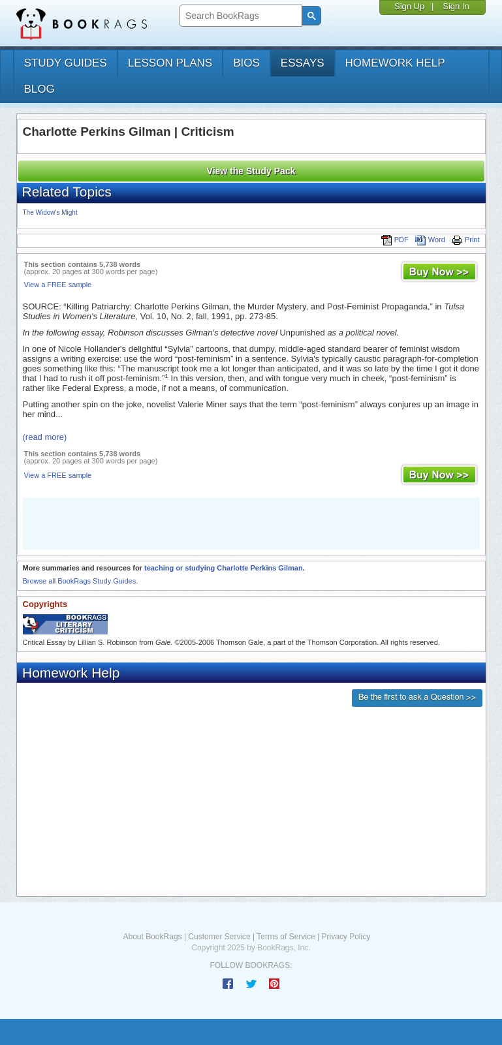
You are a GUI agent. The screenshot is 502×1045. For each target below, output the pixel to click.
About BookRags (152, 936)
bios (246, 63)
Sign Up (409, 6)
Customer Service (219, 936)
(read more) (45, 437)
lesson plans (170, 63)
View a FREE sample (58, 285)
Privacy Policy (345, 936)
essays (302, 63)
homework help (395, 63)
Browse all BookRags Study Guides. (80, 581)
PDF (395, 239)
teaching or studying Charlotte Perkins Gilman (223, 568)
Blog (39, 89)
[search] (239, 15)
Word (430, 239)
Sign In (456, 6)
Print (466, 239)
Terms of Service (286, 936)
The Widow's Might (50, 212)
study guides (65, 63)
